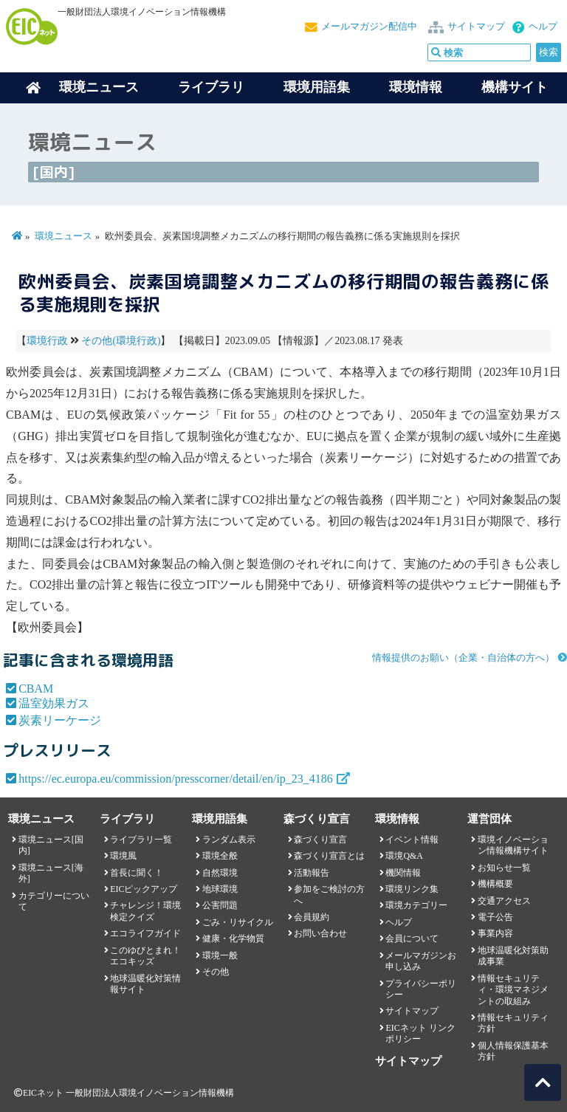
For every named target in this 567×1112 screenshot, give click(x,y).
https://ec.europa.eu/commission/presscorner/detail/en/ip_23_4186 (175, 778)
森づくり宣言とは (329, 856)
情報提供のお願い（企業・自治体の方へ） (463, 658)
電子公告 (495, 917)
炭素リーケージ (59, 720)
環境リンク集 (412, 889)
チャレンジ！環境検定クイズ (145, 910)
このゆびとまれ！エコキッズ (145, 956)
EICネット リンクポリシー (420, 1033)
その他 (215, 972)
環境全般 (220, 856)
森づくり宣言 (320, 839)
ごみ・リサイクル (237, 922)
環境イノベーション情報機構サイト (513, 845)
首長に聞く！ (136, 873)
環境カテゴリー (416, 905)
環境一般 (220, 955)
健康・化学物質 (233, 938)
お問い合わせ (320, 933)
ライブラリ (211, 87)
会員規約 (311, 917)
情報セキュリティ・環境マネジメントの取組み (513, 989)
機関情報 (403, 873)
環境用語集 (317, 87)
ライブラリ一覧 (141, 839)
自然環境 (220, 873)
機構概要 (495, 884)
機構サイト (514, 87)
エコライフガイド (145, 933)
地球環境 (220, 889)
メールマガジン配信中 (369, 26)
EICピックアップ (143, 889)
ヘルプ (543, 26)
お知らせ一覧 (504, 867)
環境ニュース (63, 236)
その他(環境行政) (120, 340)
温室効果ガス (53, 703)
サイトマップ (476, 26)
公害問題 (220, 905)
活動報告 (311, 873)
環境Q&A (403, 856)
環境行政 (47, 340)
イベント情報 (412, 839)
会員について (412, 938)
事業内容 (495, 933)
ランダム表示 (228, 839)
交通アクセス (504, 901)
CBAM (35, 688)
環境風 (123, 856)
